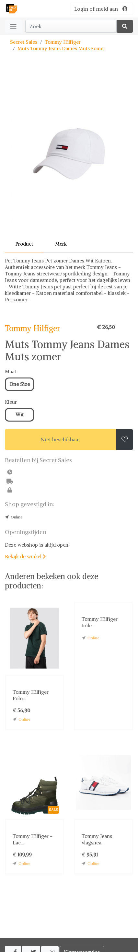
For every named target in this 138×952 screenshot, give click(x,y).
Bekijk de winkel (25, 556)
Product (24, 244)
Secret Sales (23, 42)
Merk (61, 244)
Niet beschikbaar (60, 439)
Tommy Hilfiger (63, 42)
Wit (20, 415)
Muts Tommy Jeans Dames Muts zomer (61, 48)
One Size (19, 384)
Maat (10, 371)
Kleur (11, 402)
